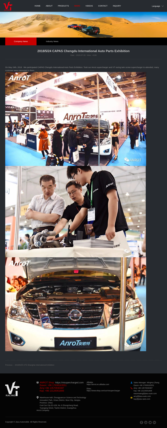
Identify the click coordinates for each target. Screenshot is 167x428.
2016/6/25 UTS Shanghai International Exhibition (34, 365)
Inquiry (117, 6)
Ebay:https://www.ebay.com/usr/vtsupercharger (103, 390)
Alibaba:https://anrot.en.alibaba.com (98, 383)
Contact (103, 6)
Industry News (52, 41)
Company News (21, 41)
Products (63, 6)
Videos (89, 6)
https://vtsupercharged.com (69, 382)
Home (37, 6)
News (77, 6)
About (49, 6)
